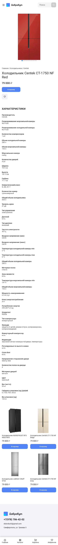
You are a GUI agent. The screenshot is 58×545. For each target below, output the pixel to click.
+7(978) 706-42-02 (14, 519)
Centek (26, 68)
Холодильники (16, 68)
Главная (5, 68)
